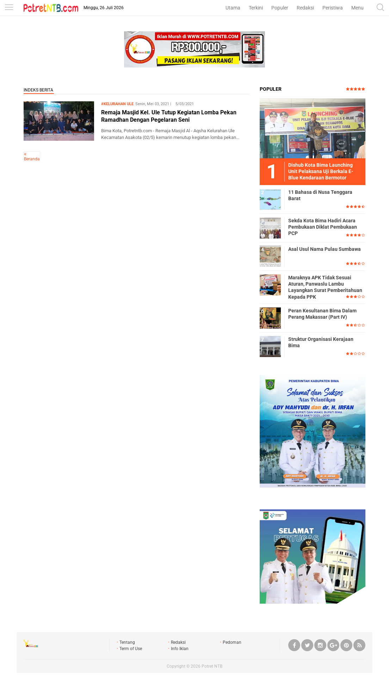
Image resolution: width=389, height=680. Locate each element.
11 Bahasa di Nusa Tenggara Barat (320, 195)
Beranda (32, 159)
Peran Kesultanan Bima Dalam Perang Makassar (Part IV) (322, 314)
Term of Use (130, 648)
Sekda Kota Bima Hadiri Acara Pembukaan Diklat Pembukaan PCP (322, 227)
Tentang (127, 642)
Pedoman (232, 642)
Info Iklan (180, 648)
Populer (279, 8)
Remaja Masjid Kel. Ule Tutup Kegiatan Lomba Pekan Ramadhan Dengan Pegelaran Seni (168, 116)
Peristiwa (332, 8)
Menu (357, 8)
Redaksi (305, 8)
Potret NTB (212, 666)
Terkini (256, 8)
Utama (233, 8)
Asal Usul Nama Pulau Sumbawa (324, 249)
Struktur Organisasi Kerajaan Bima (320, 342)
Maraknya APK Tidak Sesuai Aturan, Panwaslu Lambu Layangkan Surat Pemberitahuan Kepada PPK (325, 287)
